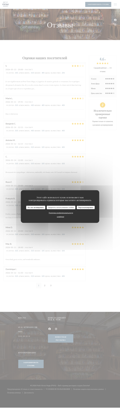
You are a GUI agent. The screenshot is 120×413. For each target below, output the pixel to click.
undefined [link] (60, 217)
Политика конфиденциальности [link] (61, 213)
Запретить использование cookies (61, 207)
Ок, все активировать (36, 207)
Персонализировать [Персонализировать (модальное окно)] (85, 207)
